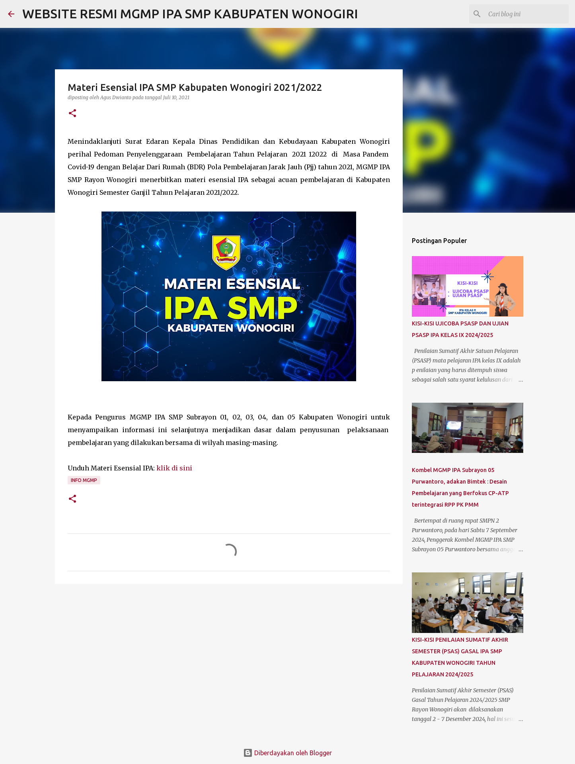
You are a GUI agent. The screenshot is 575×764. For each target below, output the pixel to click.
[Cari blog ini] (527, 14)
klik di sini (174, 468)
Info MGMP (84, 480)
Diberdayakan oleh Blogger (287, 752)
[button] (72, 113)
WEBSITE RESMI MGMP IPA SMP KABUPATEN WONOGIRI (190, 13)
